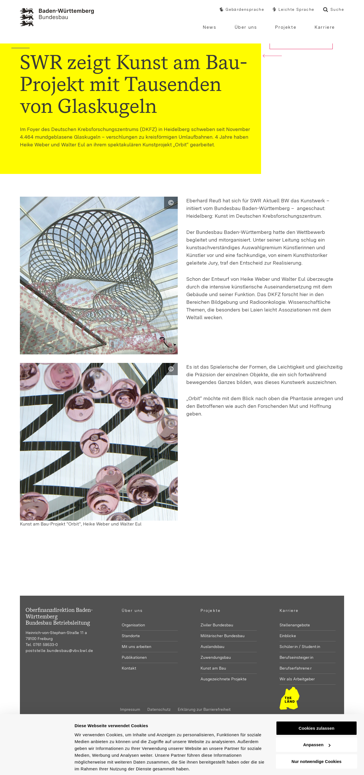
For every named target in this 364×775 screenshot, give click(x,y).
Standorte (131, 635)
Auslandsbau (212, 646)
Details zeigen (89, 763)
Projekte (210, 610)
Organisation (133, 625)
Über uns (132, 610)
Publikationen (134, 657)
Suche (333, 10)
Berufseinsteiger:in (296, 657)
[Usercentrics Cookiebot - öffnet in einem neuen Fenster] (37, 764)
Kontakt (129, 668)
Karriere (289, 610)
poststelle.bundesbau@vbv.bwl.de (59, 650)
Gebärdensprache (242, 9)
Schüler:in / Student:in (300, 646)
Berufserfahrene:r (296, 668)
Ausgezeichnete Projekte (223, 679)
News (209, 27)
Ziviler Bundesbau (216, 625)
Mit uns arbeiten (136, 646)
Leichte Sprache (293, 9)
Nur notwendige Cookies (316, 740)
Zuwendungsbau (215, 657)
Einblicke (288, 635)
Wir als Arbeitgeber (297, 679)
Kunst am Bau (213, 668)
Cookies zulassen (316, 707)
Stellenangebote (295, 625)
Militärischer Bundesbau (222, 635)
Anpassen (316, 724)
